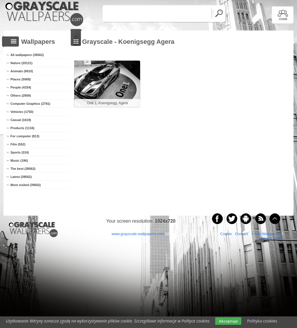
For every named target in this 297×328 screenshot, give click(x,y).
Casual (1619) (20, 120)
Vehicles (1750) (21, 111)
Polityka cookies (262, 321)
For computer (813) (24, 136)
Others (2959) (20, 95)
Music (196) (19, 160)
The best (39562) (22, 168)
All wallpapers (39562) (27, 55)
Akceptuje (228, 321)
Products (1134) (22, 128)
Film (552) (17, 144)
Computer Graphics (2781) (30, 103)
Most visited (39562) (25, 185)
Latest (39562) (21, 177)
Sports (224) (19, 152)
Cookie (226, 234)
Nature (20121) (21, 63)
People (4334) (20, 87)
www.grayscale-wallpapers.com (138, 234)
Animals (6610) (21, 71)
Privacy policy (271, 238)
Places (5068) (20, 79)
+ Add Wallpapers (266, 234)
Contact (241, 234)
